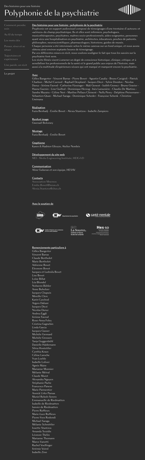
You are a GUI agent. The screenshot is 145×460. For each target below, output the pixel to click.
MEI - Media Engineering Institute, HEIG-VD (58, 158)
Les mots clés (12, 40)
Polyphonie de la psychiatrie (72, 11)
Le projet (9, 73)
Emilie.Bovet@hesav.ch (45, 185)
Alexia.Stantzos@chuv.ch (46, 188)
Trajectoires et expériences (12, 57)
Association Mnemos (44, 181)
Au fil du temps (13, 34)
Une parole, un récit (15, 65)
